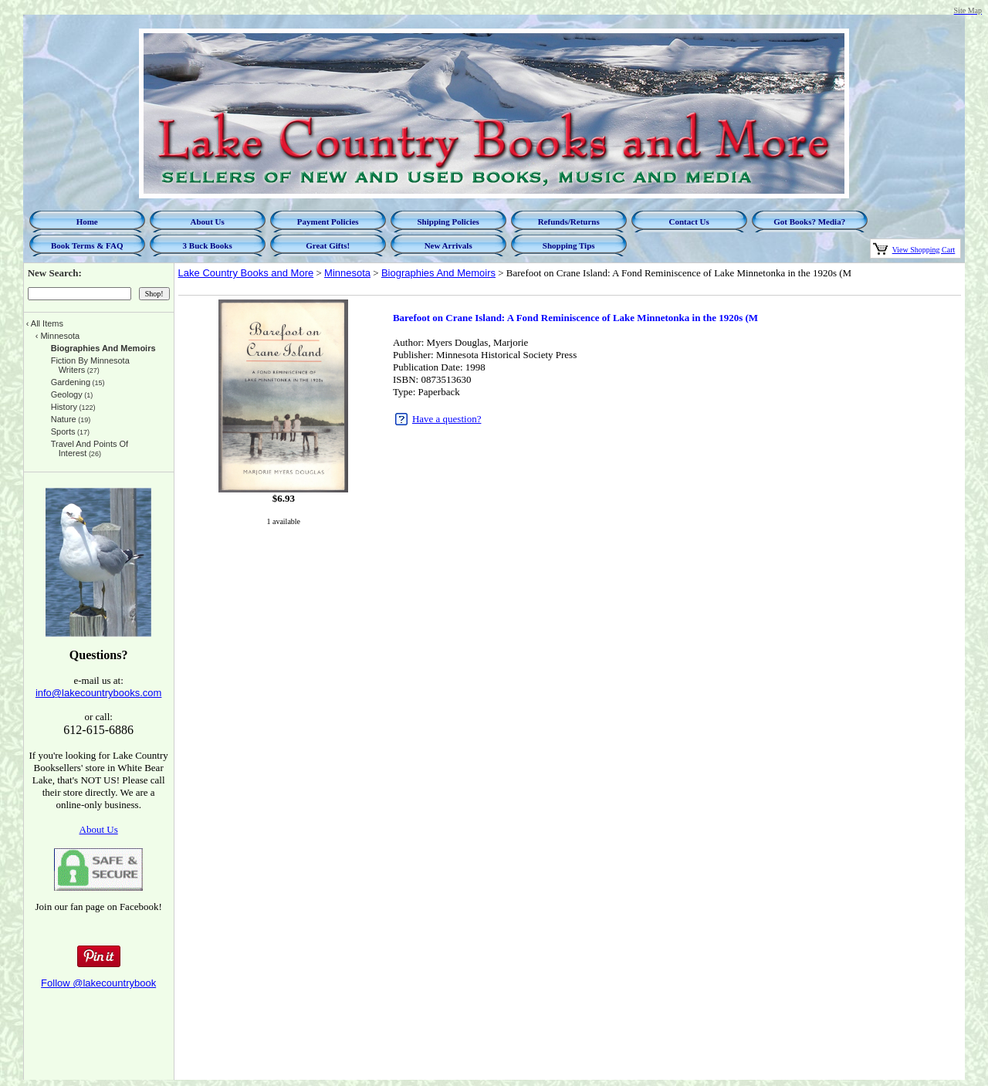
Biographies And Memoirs (438, 273)
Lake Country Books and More (246, 273)
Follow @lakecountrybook (98, 983)
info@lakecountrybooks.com (99, 693)
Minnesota (347, 273)
